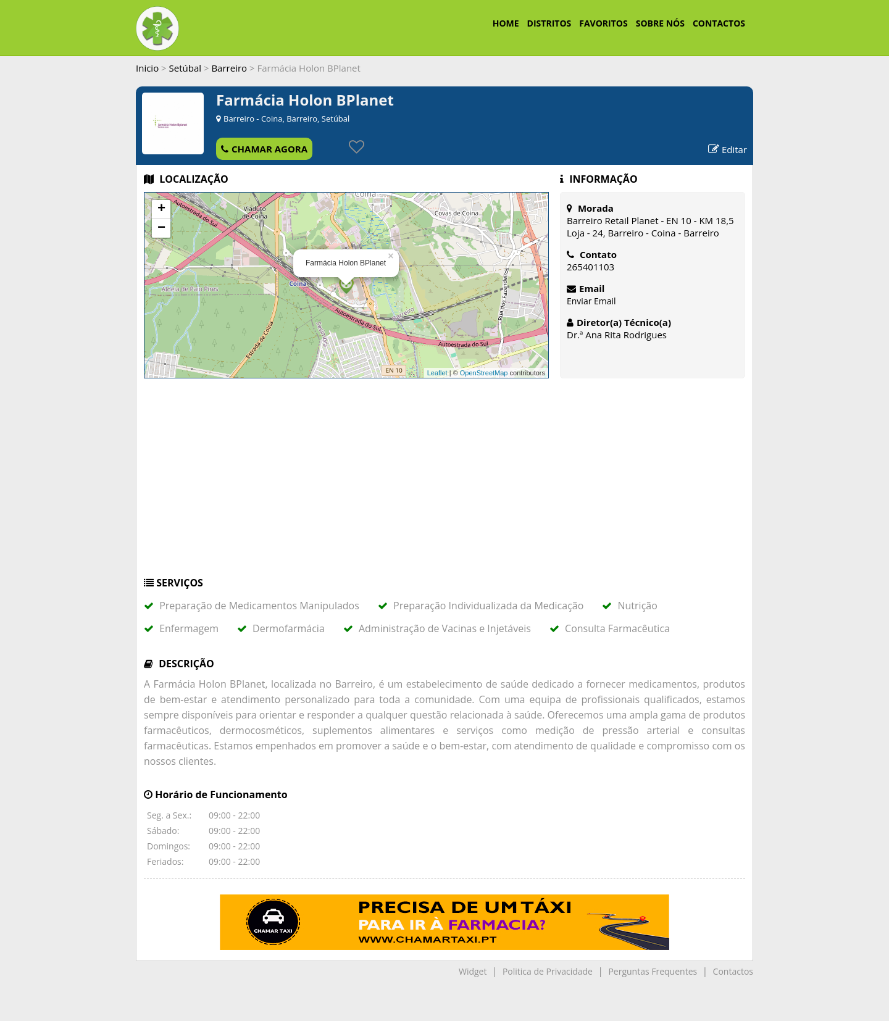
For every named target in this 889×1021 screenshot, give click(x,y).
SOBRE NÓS (660, 23)
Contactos (733, 971)
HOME (506, 23)
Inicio (147, 68)
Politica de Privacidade (548, 971)
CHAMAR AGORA (264, 149)
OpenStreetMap (484, 373)
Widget (472, 971)
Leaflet (437, 373)
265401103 (590, 266)
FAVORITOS (603, 23)
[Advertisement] (444, 483)
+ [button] (161, 209)
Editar (727, 149)
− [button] (161, 228)
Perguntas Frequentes (652, 971)
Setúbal (185, 68)
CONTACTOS (719, 23)
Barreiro (229, 68)
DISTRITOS (549, 23)
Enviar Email (591, 301)
